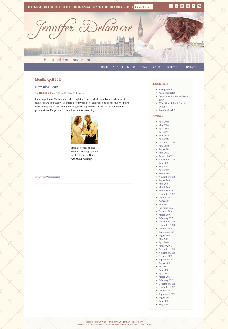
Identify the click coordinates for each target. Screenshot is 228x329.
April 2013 (164, 273)
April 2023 (164, 138)
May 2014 (163, 239)
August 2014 (165, 235)
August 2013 (165, 263)
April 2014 (164, 242)
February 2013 (166, 280)
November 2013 (167, 252)
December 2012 (167, 283)
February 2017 (166, 208)
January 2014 (165, 245)
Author (118, 67)
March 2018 (164, 187)
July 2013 (163, 266)
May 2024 (164, 125)
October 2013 (165, 256)
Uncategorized (53, 176)
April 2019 (164, 170)
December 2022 (167, 142)
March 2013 (165, 276)
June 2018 (163, 183)
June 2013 (164, 270)
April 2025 (164, 121)
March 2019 (165, 173)
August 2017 (164, 201)
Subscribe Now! (143, 6)
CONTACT (138, 322)
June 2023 (164, 135)
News (143, 67)
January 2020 (165, 156)
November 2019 (167, 159)
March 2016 (165, 214)
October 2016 (165, 211)
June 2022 (164, 145)
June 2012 (163, 301)
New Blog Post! (46, 87)
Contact (190, 67)
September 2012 (167, 294)
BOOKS (95, 322)
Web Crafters (146, 324)
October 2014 (165, 228)
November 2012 (167, 287)
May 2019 (163, 166)
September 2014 (167, 232)
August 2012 (164, 297)
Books (131, 67)
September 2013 (167, 259)
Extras (156, 67)
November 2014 (167, 225)
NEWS (110, 322)
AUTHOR (102, 322)
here (99, 99)
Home (105, 67)
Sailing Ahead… (166, 89)
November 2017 (167, 194)
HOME (88, 322)
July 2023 (163, 132)
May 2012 (163, 304)
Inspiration (172, 67)
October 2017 (165, 197)
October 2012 (165, 290)
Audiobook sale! (167, 92)
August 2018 (164, 180)
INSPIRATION (127, 322)
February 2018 (166, 190)
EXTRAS (117, 322)
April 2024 (164, 128)
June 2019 (164, 163)
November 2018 (167, 176)
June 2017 (163, 204)
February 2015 (166, 218)
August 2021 (164, 149)
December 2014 (167, 221)
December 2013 (167, 249)
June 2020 (164, 152)
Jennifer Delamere (76, 93)
